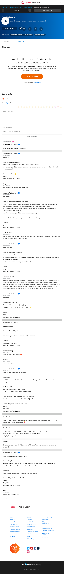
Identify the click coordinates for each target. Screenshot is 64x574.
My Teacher (13, 534)
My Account (45, 526)
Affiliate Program (31, 539)
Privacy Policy (28, 569)
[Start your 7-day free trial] (15, 548)
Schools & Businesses (33, 534)
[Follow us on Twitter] (28, 548)
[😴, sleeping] (49, 107)
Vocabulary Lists (14, 524)
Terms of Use (36, 569)
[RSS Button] (3, 99)
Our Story (29, 519)
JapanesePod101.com (50, 567)
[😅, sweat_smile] (38, 107)
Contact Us (45, 537)
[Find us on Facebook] (35, 548)
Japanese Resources (15, 531)
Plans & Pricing (31, 526)
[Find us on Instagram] (28, 551)
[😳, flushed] (21, 107)
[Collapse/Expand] (32, 94)
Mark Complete (9, 28)
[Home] (30, 4)
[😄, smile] (18, 107)
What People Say (31, 524)
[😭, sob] (43, 107)
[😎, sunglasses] (29, 107)
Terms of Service (49, 570)
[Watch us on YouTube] (31, 548)
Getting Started (46, 519)
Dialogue (6, 41)
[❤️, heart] (58, 107)
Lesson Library (5, 7)
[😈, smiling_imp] (55, 107)
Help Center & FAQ (47, 517)
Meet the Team (31, 522)
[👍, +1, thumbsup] (61, 107)
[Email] (32, 131)
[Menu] (2, 2)
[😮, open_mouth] (52, 107)
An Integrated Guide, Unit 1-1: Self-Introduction (21, 7)
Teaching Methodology (48, 530)
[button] (61, 2)
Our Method (30, 517)
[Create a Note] (30, 29)
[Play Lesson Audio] (5, 21)
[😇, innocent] (46, 107)
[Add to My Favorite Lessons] (24, 29)
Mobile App (12, 536)
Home (11, 517)
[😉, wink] (41, 107)
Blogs (28, 536)
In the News (30, 529)
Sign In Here (37, 82)
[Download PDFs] (35, 29)
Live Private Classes (15, 526)
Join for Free (32, 76)
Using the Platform (47, 528)
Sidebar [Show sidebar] (47, 10)
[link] (29, 10)
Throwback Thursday (40, 34)
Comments (21, 41)
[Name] (32, 127)
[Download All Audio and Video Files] (41, 29)
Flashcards (12, 522)
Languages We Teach (32, 531)
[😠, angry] (32, 107)
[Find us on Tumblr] (38, 548)
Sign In (8, 103)
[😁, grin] (24, 107)
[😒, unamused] (27, 107)
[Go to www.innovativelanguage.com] (32, 564)
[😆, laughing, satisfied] (35, 107)
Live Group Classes (15, 529)
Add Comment (31, 136)
